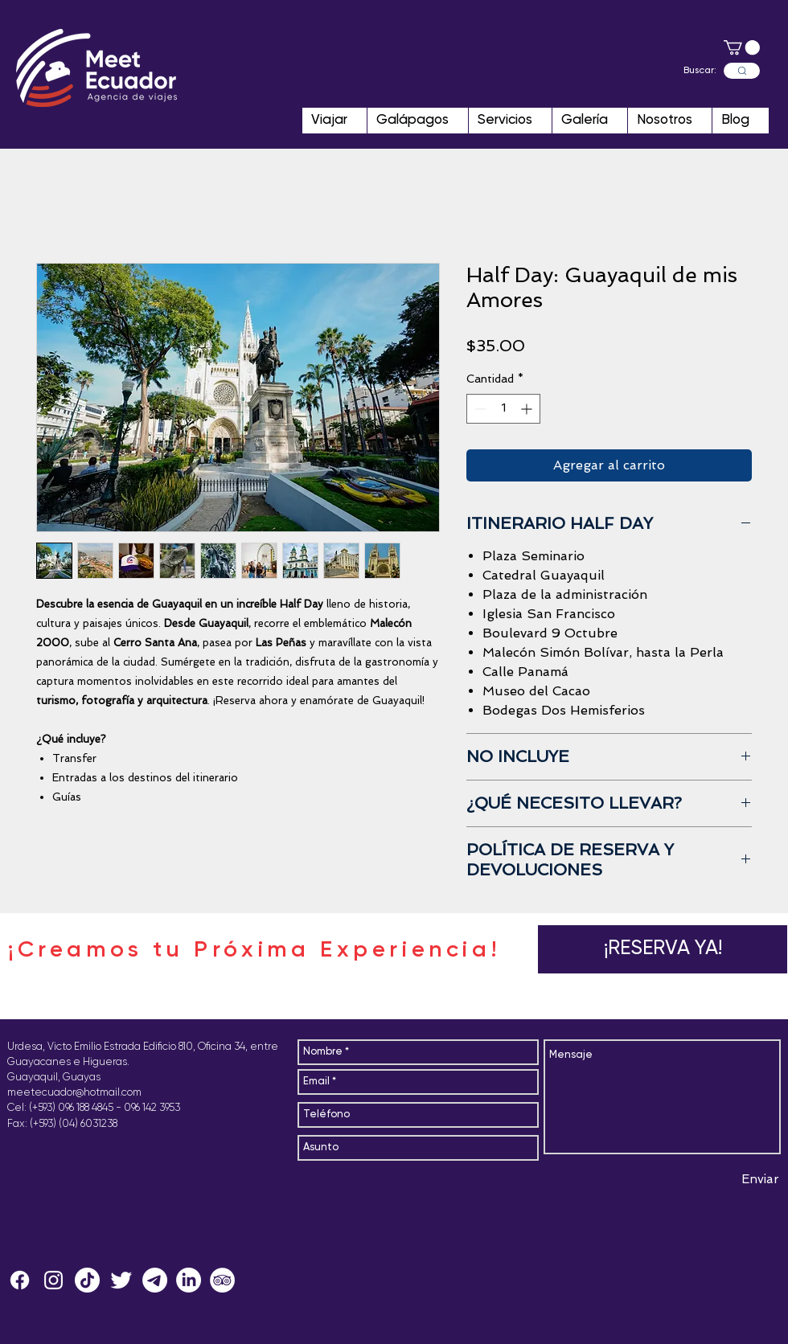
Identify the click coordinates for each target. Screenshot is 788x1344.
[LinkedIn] (188, 1280)
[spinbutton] (503, 409)
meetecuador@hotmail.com (74, 1093)
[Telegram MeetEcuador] (154, 1280)
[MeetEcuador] (53, 1280)
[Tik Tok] (87, 1280)
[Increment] (528, 409)
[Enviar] (760, 1180)
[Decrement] (479, 409)
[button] (742, 47)
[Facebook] (19, 1280)
